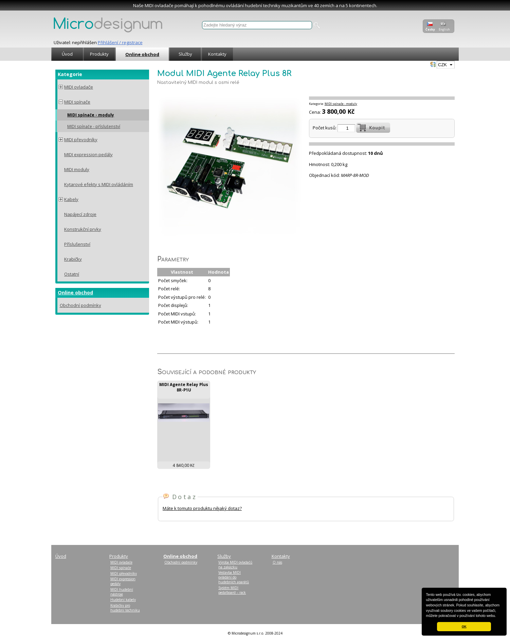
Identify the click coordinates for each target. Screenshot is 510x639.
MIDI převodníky (80, 139)
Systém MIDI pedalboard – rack (232, 590)
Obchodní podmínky (80, 305)
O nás (277, 562)
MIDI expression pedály (88, 154)
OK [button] (464, 626)
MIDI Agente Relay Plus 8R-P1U (183, 387)
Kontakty (217, 54)
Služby (185, 54)
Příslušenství (77, 244)
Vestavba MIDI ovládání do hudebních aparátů (233, 577)
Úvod (67, 54)
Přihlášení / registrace (120, 42)
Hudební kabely (123, 599)
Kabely (71, 199)
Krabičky (73, 259)
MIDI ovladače (78, 87)
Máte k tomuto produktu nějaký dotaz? (202, 508)
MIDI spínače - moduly (90, 114)
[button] (497, 616)
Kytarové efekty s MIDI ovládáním (98, 184)
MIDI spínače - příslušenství (93, 126)
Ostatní (71, 274)
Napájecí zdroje (80, 214)
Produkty (99, 54)
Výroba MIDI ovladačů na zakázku (235, 564)
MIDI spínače (77, 102)
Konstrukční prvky (82, 229)
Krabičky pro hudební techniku (125, 608)
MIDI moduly (76, 169)
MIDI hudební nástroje (121, 592)
